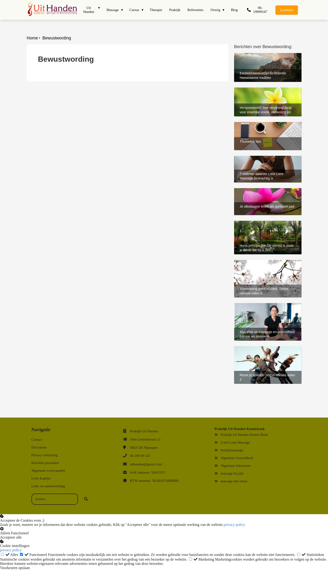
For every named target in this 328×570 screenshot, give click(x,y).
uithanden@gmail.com (146, 464)
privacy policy (234, 525)
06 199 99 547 (140, 456)
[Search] (86, 499)
